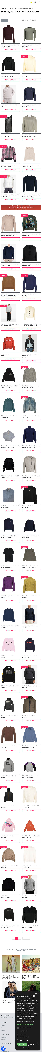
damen (3, 1025)
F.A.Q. (2, 1046)
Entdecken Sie (10, 49)
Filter (4, 20)
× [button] (38, 993)
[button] (3, 1048)
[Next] (28, 938)
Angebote (3, 1037)
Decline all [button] (33, 1044)
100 (25, 938)
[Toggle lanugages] (31, 2)
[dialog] (27, 1020)
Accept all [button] (22, 1044)
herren (3, 1028)
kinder (3, 1030)
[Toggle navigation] (39, 2)
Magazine (3, 1039)
